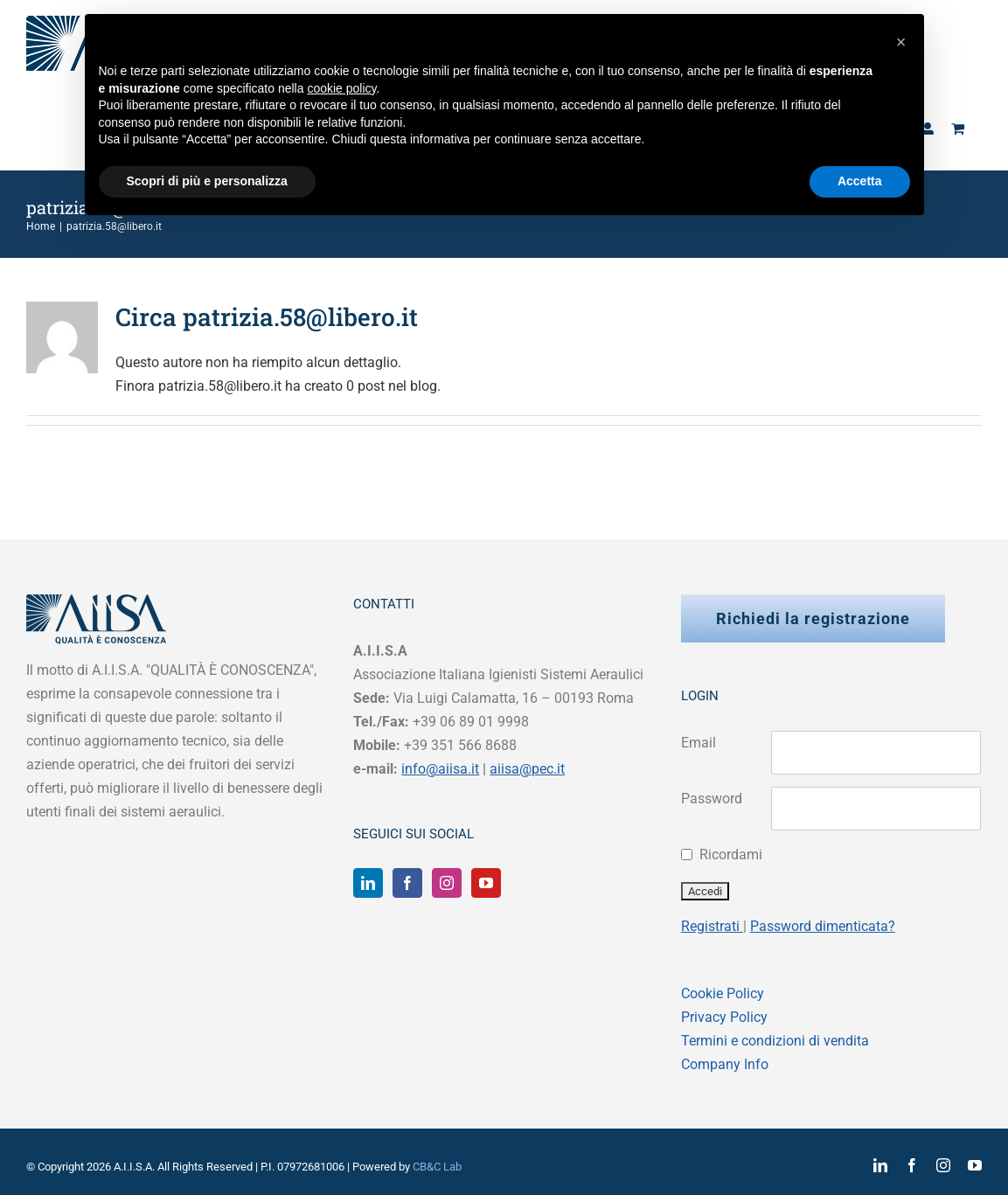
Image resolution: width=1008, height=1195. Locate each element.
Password (711, 798)
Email (698, 742)
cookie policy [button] (341, 88)
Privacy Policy (724, 1017)
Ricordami (730, 854)
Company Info (724, 1064)
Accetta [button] (860, 181)
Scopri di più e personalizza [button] (207, 181)
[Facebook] (407, 883)
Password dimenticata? (822, 926)
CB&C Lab (437, 1166)
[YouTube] (486, 883)
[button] (901, 42)
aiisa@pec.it (527, 769)
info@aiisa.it (440, 769)
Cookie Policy (722, 993)
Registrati (712, 926)
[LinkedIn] (368, 883)
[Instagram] (447, 883)
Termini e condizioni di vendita (775, 1040)
